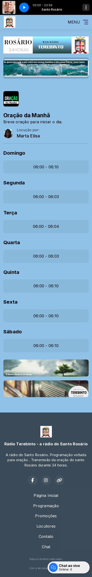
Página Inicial (46, 495)
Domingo (14, 153)
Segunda (14, 183)
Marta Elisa (28, 135)
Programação (46, 505)
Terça (10, 213)
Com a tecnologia (46, 568)
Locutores (46, 526)
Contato (46, 536)
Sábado (12, 332)
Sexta (10, 302)
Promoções (46, 515)
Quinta (11, 272)
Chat (46, 546)
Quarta (11, 242)
